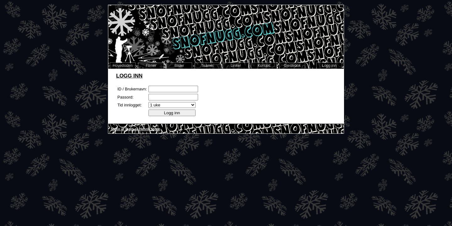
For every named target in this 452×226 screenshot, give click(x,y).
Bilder (179, 65)
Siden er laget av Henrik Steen (135, 129)
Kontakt (264, 65)
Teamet (207, 65)
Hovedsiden (122, 65)
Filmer (151, 65)
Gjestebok (292, 65)
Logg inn (329, 65)
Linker (236, 65)
